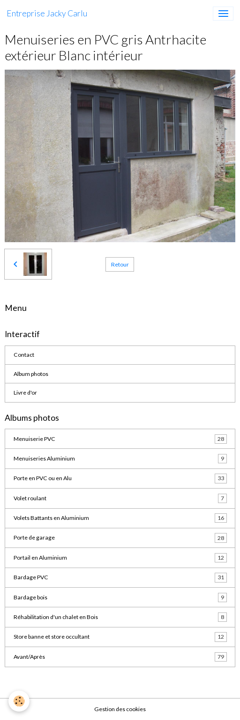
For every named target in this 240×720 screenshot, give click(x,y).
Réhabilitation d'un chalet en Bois (120, 617)
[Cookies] (19, 701)
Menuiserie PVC (120, 439)
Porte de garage (120, 537)
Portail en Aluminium (120, 557)
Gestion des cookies (120, 709)
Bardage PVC (120, 577)
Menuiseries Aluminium (120, 458)
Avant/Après (120, 657)
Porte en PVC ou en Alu (120, 478)
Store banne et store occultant (120, 636)
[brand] (47, 13)
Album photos (31, 373)
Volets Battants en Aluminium (120, 518)
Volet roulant (120, 498)
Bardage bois (120, 597)
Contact (24, 354)
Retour (120, 264)
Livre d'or (25, 392)
